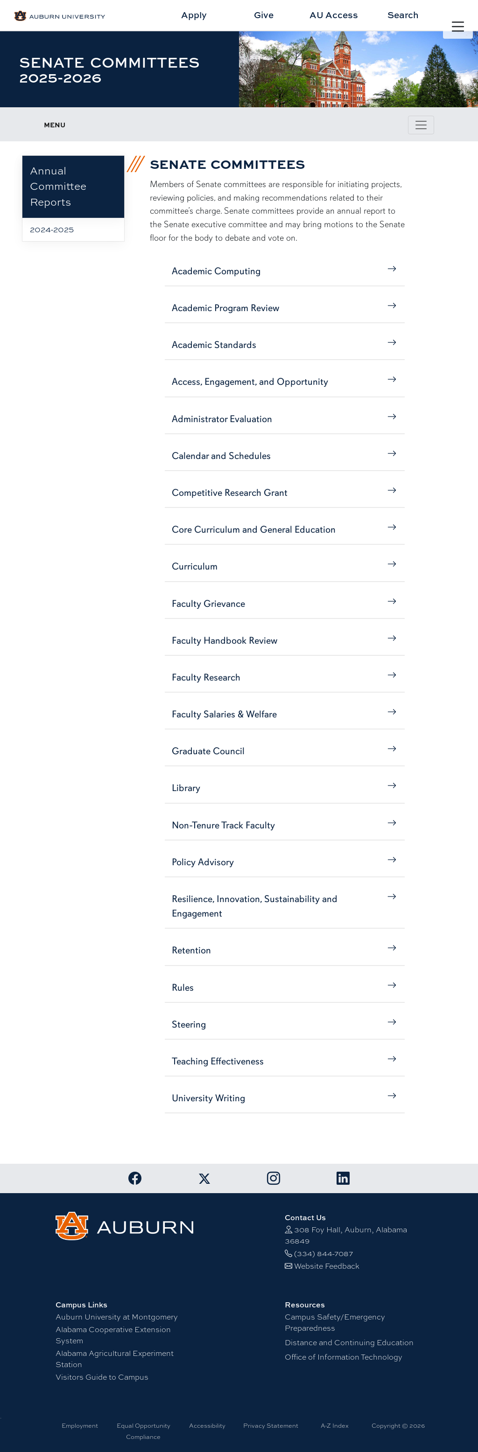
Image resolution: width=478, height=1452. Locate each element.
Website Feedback (326, 1266)
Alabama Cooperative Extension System (113, 1335)
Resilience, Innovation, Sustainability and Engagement (284, 905)
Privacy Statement (270, 1426)
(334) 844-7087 (323, 1253)
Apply (194, 14)
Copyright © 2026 (398, 1426)
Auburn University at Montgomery (117, 1317)
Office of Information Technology (343, 1357)
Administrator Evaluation (284, 418)
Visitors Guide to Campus (102, 1377)
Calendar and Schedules (284, 455)
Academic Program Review (284, 307)
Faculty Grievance (284, 603)
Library (284, 787)
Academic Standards (284, 344)
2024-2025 (52, 229)
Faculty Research (284, 676)
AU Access (333, 14)
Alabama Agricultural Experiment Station (115, 1358)
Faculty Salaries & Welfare (284, 713)
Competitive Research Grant (284, 492)
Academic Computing (284, 270)
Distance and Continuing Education (349, 1343)
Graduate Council (284, 750)
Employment (80, 1426)
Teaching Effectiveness (284, 1060)
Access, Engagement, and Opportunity (284, 381)
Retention (284, 949)
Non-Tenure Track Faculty (284, 824)
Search (403, 14)
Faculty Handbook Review (284, 639)
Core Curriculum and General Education (284, 528)
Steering (284, 1023)
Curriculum (284, 565)
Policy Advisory (284, 861)
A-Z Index (335, 1426)
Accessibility (207, 1426)
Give (264, 14)
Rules (284, 986)
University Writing (284, 1097)
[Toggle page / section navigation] (421, 125)
